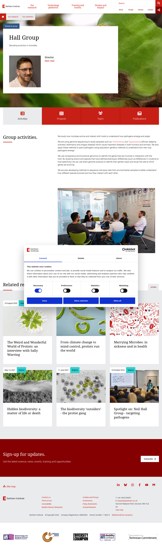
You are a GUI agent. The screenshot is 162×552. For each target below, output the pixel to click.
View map (119, 510)
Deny (44, 301)
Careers (140, 10)
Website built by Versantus (122, 515)
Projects (61, 115)
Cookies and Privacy (91, 497)
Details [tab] (81, 258)
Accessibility (46, 504)
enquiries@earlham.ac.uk (127, 501)
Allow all (117, 301)
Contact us (46, 497)
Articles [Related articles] (153, 287)
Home (3, 16)
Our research (32, 6)
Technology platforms (53, 6)
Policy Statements (90, 504)
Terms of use (47, 501)
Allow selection (81, 301)
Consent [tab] (43, 258)
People (130, 10)
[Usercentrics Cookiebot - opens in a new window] (124, 250)
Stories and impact (100, 6)
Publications (139, 115)
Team (100, 115)
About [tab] (119, 258)
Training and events (78, 6)
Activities (22, 115)
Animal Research (89, 507)
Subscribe (148, 459)
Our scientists (27, 17)
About (121, 10)
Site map (11, 486)
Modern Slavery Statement (52, 507)
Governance (87, 501)
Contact (150, 10)
